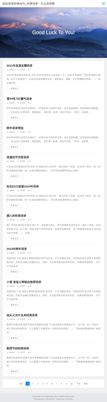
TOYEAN (69, 399)
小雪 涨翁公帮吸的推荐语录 (24, 282)
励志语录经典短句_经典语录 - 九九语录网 (29, 3)
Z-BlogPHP (49, 399)
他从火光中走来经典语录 (22, 315)
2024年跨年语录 (17, 248)
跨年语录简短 (15, 128)
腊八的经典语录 (16, 215)
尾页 (86, 384)
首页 (21, 384)
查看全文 (14, 88)
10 (72, 384)
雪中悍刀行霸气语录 (19, 98)
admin (12, 69)
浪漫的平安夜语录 (18, 157)
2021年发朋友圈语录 (20, 65)
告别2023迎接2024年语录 (23, 186)
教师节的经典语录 (18, 348)
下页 (78, 384)
